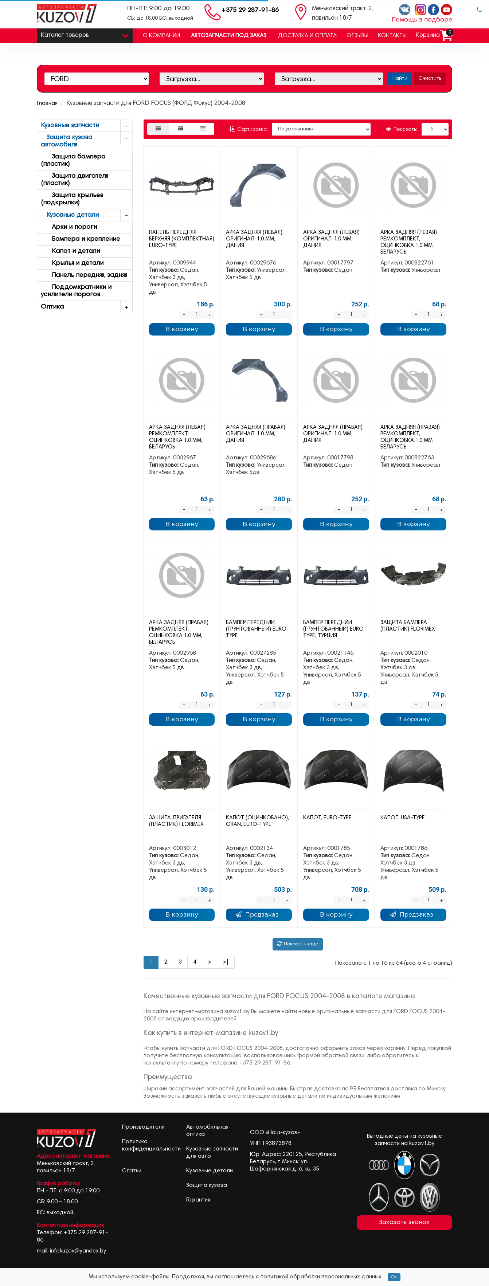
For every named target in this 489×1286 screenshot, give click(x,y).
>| (226, 962)
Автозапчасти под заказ (228, 36)
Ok (394, 1277)
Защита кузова (206, 1185)
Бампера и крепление (80, 239)
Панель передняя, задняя (84, 275)
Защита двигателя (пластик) (74, 180)
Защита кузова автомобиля (86, 140)
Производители (143, 1127)
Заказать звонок (404, 1222)
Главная (47, 103)
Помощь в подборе (422, 20)
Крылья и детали (72, 263)
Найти (399, 78)
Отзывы (357, 36)
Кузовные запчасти (86, 126)
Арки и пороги (69, 227)
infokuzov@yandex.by (78, 1251)
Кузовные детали (86, 215)
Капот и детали (70, 251)
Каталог (84, 33)
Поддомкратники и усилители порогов (76, 291)
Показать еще (297, 944)
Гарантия (198, 1200)
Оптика (86, 307)
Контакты (392, 36)
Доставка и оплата (307, 36)
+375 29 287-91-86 (250, 10)
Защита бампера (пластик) (73, 161)
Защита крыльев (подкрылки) (72, 199)
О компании (161, 36)
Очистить (429, 78)
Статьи (131, 1171)
